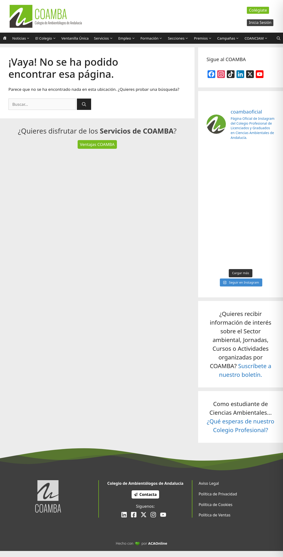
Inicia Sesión (260, 22)
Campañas (229, 38)
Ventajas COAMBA (97, 144)
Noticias (22, 38)
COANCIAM (257, 38)
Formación (153, 38)
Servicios (105, 38)
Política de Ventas (214, 515)
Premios (204, 38)
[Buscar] (84, 104)
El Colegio (47, 38)
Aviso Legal (209, 483)
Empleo (128, 38)
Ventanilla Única (75, 38)
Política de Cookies (215, 504)
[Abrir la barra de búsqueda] (278, 38)
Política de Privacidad (218, 494)
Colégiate (258, 10)
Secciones (179, 38)
